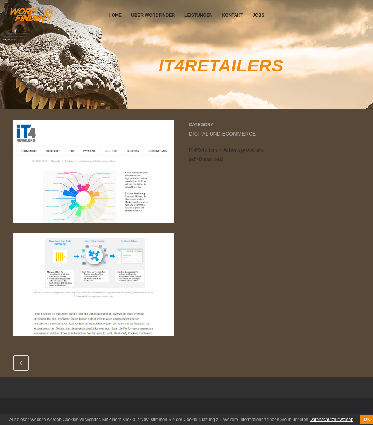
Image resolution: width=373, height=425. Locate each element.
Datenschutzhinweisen (331, 419)
